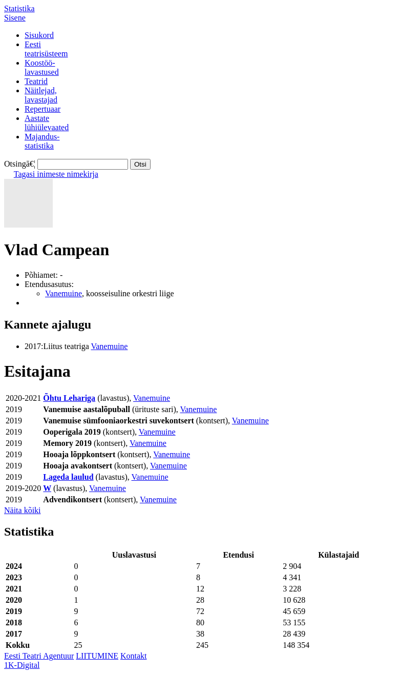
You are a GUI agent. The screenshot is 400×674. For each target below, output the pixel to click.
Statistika (19, 8)
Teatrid (36, 81)
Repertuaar (42, 109)
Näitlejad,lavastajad (41, 95)
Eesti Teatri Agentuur (39, 655)
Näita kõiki (22, 510)
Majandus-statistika (42, 141)
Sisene (15, 17)
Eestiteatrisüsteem (46, 49)
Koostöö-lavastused (42, 67)
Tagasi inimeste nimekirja (56, 174)
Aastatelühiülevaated (47, 123)
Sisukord (39, 35)
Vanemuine (63, 293)
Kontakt (133, 655)
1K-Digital (21, 665)
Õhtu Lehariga (69, 398)
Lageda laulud (68, 477)
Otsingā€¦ (19, 163)
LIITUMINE (97, 655)
